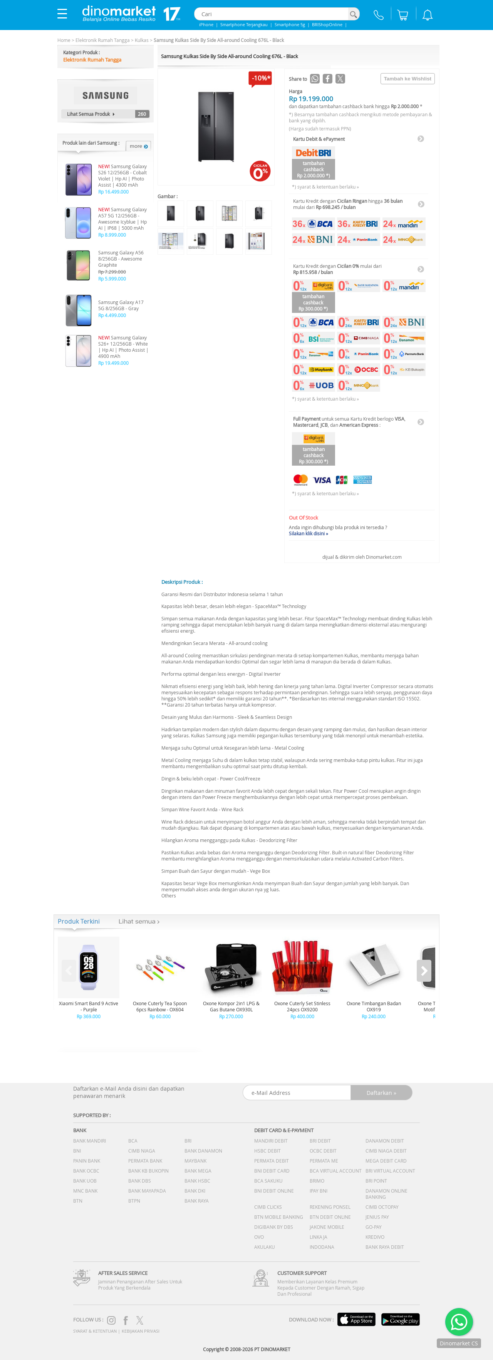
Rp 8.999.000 (112, 235)
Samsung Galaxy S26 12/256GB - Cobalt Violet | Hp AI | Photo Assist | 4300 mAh (122, 175)
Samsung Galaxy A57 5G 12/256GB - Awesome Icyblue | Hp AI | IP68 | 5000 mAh (122, 218)
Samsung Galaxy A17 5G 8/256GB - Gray (121, 305)
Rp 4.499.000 (112, 315)
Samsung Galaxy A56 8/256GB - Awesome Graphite (121, 258)
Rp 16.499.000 (113, 192)
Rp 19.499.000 (113, 363)
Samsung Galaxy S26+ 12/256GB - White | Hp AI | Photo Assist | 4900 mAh (123, 346)
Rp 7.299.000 (112, 272)
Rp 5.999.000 (112, 279)
